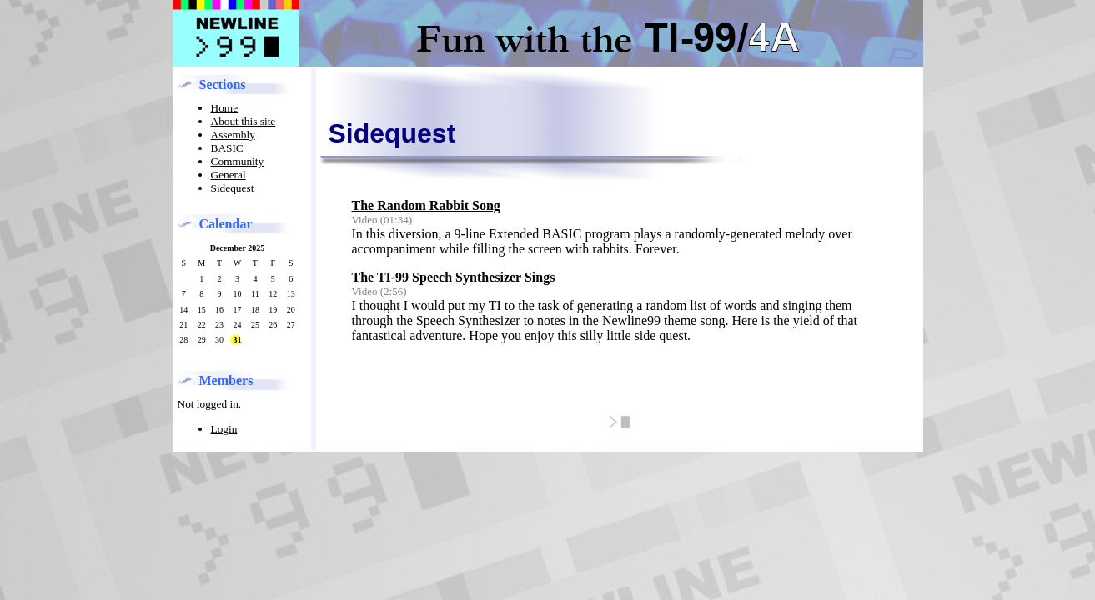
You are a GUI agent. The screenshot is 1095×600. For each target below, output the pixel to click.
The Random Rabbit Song (426, 205)
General (228, 174)
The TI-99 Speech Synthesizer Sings (453, 277)
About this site (243, 121)
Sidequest (232, 188)
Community (237, 161)
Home (225, 108)
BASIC (227, 148)
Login (224, 428)
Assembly (233, 134)
